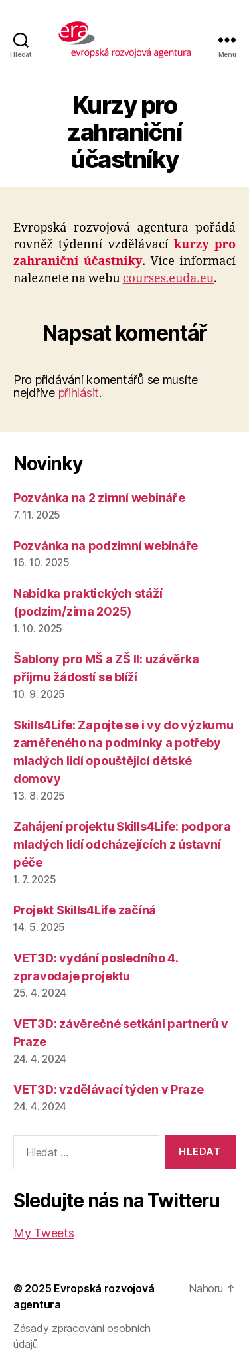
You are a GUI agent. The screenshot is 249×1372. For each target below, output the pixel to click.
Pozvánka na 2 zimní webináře (99, 498)
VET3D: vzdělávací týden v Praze (108, 1089)
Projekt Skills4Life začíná (84, 910)
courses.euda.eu (168, 278)
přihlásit (79, 393)
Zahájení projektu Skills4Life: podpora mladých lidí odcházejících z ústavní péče (122, 844)
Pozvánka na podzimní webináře (105, 546)
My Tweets (43, 1233)
